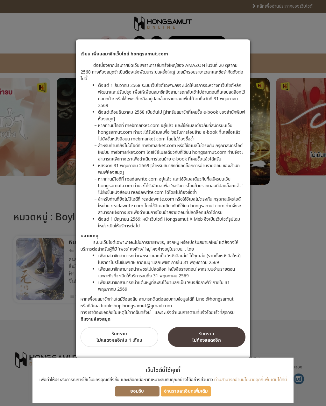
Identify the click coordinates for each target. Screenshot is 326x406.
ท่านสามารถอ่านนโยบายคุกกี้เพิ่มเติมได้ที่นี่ (250, 379)
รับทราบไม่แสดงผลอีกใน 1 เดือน (119, 336)
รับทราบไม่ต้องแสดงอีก (206, 336)
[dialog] (163, 203)
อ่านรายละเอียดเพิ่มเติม (186, 391)
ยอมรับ (137, 391)
